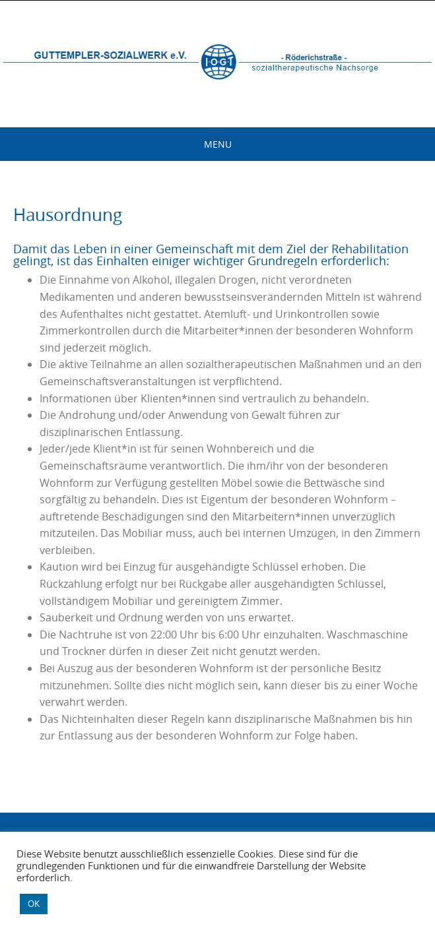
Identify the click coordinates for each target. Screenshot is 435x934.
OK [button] (34, 904)
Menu (218, 144)
